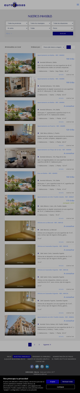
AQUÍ (33, 386)
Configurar (60, 387)
